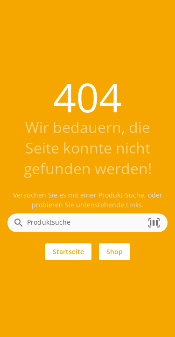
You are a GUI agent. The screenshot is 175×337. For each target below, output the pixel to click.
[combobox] (85, 225)
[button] (154, 223)
